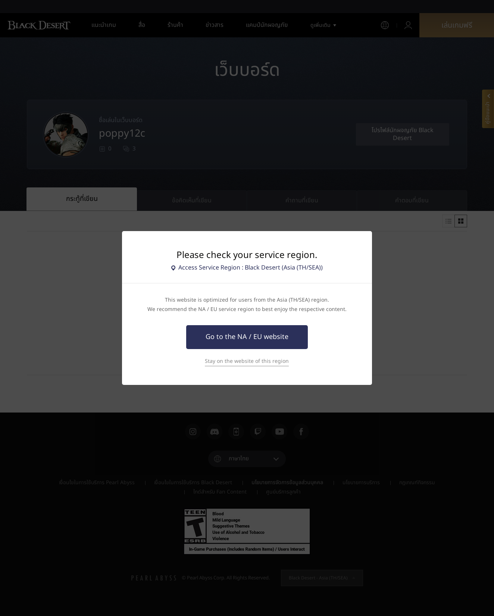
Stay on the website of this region (247, 361)
